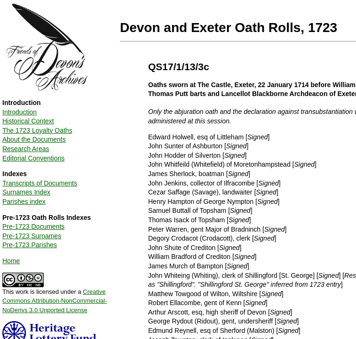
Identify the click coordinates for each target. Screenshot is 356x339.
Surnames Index (26, 192)
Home (11, 261)
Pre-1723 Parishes (29, 245)
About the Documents (34, 139)
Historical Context (28, 121)
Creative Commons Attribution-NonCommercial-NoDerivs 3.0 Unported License (54, 301)
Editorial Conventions (33, 158)
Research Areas (25, 149)
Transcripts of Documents (39, 183)
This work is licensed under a (54, 298)
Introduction (19, 112)
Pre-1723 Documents (33, 226)
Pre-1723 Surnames (31, 236)
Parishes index (24, 201)
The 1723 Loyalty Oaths (37, 130)
